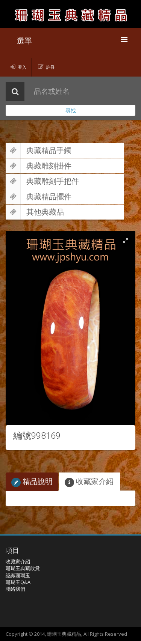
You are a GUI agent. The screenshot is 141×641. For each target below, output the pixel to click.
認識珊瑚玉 (18, 575)
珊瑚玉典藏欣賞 (23, 568)
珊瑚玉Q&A (18, 582)
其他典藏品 (35, 212)
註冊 (50, 67)
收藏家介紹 (89, 481)
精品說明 (32, 481)
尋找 (70, 111)
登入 (22, 67)
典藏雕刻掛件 (38, 165)
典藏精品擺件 (38, 196)
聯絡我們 (15, 588)
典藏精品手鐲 (38, 150)
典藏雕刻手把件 (42, 181)
